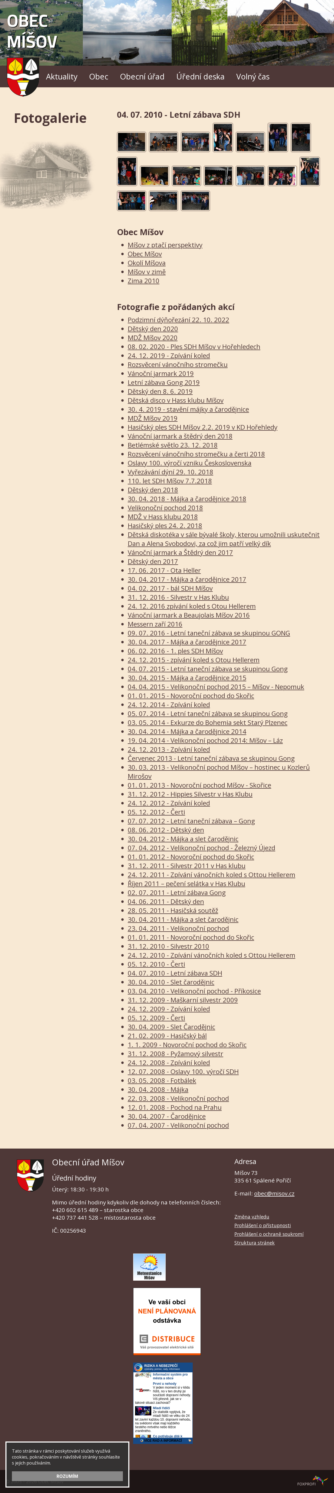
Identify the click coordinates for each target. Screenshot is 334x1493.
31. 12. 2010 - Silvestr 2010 (168, 946)
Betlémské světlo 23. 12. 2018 (173, 444)
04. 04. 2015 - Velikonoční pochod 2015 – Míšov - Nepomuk (216, 686)
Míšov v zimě (147, 271)
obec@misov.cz (274, 1193)
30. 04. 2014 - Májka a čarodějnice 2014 (187, 731)
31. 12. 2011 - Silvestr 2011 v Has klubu (186, 865)
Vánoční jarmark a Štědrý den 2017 (180, 552)
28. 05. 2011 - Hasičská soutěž (173, 910)
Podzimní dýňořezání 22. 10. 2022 (178, 319)
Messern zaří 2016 (155, 623)
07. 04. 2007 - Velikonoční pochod (178, 1125)
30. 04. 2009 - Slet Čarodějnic (171, 1026)
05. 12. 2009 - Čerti (156, 1017)
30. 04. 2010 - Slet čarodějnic (171, 981)
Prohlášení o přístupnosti (262, 1225)
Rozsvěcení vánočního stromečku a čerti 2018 (196, 453)
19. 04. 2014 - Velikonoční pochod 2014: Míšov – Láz (205, 740)
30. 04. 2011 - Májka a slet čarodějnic (183, 919)
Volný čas (253, 76)
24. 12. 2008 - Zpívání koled (169, 1062)
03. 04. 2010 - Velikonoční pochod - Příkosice (194, 990)
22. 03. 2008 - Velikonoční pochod (178, 1098)
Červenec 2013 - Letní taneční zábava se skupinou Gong (211, 758)
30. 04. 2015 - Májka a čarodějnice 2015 (187, 677)
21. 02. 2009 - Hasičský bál (167, 1035)
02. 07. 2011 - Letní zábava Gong (177, 892)
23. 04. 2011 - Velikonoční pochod (178, 928)
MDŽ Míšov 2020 (153, 337)
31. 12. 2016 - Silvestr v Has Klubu (178, 597)
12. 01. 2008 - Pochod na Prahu (175, 1107)
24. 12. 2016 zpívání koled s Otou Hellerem (192, 606)
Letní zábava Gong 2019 (164, 382)
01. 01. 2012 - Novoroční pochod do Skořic (191, 856)
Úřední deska (200, 76)
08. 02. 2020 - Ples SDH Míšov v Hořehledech (194, 346)
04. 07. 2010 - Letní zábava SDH (175, 972)
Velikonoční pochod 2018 (165, 507)
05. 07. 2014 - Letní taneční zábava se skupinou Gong (208, 713)
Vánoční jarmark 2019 (161, 373)
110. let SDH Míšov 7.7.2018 (170, 480)
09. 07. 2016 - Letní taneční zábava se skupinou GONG (209, 632)
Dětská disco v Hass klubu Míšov (176, 400)
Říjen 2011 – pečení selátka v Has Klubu (186, 883)
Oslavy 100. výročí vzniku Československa (189, 462)
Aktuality (61, 76)
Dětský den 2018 (153, 489)
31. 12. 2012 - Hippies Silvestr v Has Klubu (190, 793)
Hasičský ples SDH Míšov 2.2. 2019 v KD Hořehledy (202, 427)
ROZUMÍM (67, 1476)
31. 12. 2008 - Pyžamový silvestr (175, 1053)
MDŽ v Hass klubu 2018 (163, 516)
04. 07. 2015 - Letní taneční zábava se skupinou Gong (208, 668)
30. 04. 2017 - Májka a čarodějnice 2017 (187, 579)
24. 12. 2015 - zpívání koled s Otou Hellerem (194, 659)
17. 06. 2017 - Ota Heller (164, 570)
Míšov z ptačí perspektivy (165, 244)
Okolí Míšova (147, 262)
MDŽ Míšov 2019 (153, 418)
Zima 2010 (143, 280)
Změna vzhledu (251, 1216)
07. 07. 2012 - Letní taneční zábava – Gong (191, 820)
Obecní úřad (142, 76)
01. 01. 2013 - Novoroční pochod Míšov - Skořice (199, 785)
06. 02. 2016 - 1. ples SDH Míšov (175, 650)
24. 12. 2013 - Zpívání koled (169, 749)
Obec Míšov (32, 50)
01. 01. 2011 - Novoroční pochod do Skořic (191, 937)
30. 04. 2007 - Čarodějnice (167, 1116)
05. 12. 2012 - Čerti (156, 811)
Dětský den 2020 (153, 328)
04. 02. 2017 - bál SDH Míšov (170, 588)
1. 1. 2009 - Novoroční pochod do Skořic (187, 1044)
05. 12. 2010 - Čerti (156, 964)
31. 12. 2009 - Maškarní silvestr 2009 (183, 999)
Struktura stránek (254, 1242)
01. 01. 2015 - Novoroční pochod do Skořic (191, 695)
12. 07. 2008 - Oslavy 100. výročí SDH (183, 1071)
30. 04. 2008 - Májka (158, 1089)
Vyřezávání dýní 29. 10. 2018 (170, 471)
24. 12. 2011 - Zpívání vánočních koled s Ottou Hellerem (211, 874)
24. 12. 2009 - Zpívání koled (169, 1008)
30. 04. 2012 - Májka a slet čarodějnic (183, 838)
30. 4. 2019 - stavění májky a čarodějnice (188, 409)
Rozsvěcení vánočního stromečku (178, 364)
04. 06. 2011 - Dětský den (166, 901)
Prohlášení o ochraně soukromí (269, 1234)
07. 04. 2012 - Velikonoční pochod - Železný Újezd (201, 847)
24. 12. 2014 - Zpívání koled (169, 704)
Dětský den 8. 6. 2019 (160, 391)
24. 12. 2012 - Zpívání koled (169, 802)
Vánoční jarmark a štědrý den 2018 (180, 435)
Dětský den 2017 (153, 561)
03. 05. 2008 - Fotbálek (162, 1080)
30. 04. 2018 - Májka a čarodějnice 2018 (187, 498)
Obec (98, 76)
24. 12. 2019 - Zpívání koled (169, 355)
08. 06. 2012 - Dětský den (166, 829)
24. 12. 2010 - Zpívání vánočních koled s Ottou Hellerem (211, 955)
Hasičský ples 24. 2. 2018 (165, 525)
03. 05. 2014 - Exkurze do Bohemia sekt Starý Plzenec (207, 722)
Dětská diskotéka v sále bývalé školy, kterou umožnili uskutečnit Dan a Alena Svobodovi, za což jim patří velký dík (224, 539)
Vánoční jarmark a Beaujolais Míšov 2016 (189, 614)
